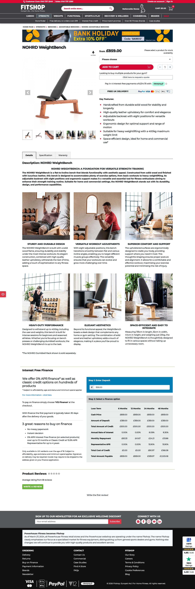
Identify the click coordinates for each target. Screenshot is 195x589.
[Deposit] (132, 388)
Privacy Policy (132, 566)
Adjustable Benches (69, 28)
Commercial (80, 559)
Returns (26, 559)
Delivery (26, 555)
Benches (52, 28)
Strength (40, 28)
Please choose (109, 60)
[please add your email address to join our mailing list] (71, 521)
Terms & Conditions (134, 562)
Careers (129, 559)
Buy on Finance (30, 562)
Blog (127, 574)
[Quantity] (165, 68)
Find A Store (80, 566)
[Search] (86, 9)
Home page (28, 28)
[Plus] (170, 68)
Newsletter (27, 574)
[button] (27, 94)
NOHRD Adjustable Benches (95, 28)
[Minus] (159, 68)
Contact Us (79, 555)
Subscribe (115, 521)
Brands (25, 570)
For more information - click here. (37, 396)
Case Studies (80, 562)
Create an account (155, 1)
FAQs (76, 570)
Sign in (169, 1)
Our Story (130, 555)
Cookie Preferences (134, 570)
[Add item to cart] (126, 68)
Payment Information (33, 566)
